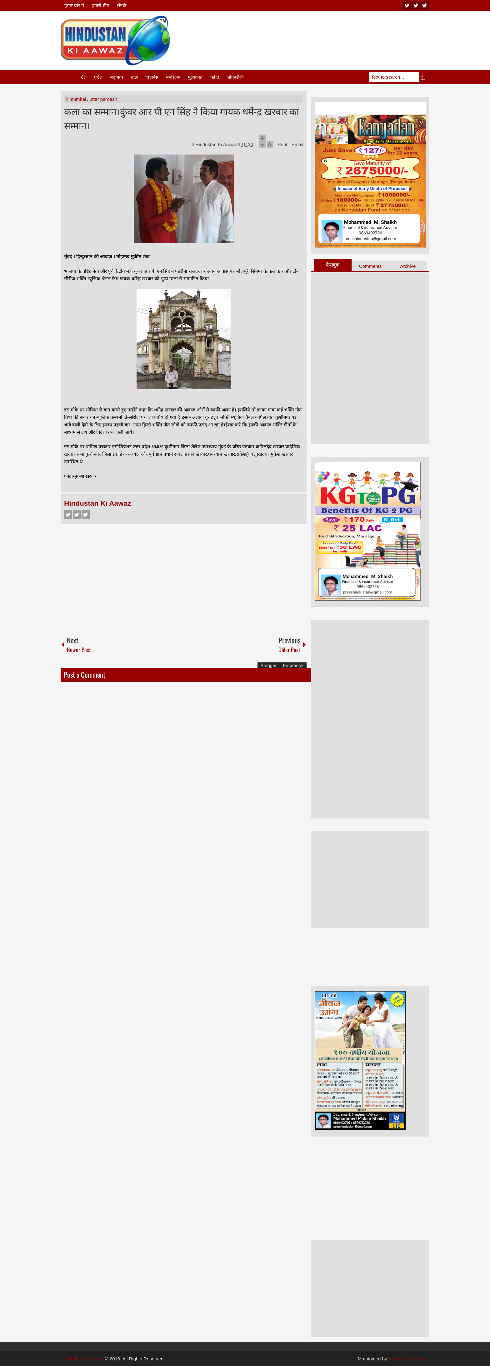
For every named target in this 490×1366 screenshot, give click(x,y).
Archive (408, 266)
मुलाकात (195, 77)
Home (70, 77)
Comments (370, 266)
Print (281, 144)
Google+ (86, 514)
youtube (407, 5)
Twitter (77, 514)
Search (424, 77)
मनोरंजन (173, 77)
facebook (425, 5)
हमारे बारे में (74, 5)
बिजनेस (151, 77)
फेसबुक (332, 265)
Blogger (269, 665)
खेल (134, 77)
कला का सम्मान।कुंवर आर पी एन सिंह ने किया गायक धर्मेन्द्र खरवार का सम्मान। (181, 118)
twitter (416, 5)
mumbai (77, 99)
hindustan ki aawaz (409, 1358)
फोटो (214, 77)
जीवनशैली (235, 77)
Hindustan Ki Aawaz (216, 144)
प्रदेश (98, 77)
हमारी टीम (100, 5)
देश (84, 77)
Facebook (68, 514)
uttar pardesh (103, 99)
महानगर (116, 77)
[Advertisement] (315, 31)
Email (296, 144)
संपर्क (122, 5)
